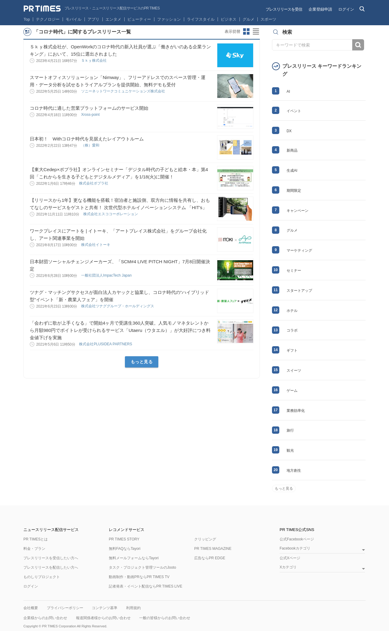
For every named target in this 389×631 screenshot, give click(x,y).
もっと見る (142, 361)
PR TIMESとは (35, 539)
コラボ (292, 330)
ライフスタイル (201, 19)
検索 (358, 44)
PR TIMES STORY (124, 539)
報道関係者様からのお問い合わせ (103, 618)
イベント (294, 111)
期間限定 (294, 190)
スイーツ (294, 370)
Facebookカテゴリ (295, 548)
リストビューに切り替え (256, 31)
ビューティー (139, 19)
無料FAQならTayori (124, 549)
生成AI (292, 170)
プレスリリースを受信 (284, 9)
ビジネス (228, 19)
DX (289, 131)
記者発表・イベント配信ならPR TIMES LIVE (145, 586)
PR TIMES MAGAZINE (212, 549)
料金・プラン (34, 549)
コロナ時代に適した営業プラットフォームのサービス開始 (89, 108)
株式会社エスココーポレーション (111, 214)
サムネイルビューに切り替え (246, 31)
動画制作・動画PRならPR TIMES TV (139, 577)
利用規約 (133, 608)
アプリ (93, 19)
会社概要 (30, 608)
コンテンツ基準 (104, 608)
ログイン (346, 9)
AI (288, 91)
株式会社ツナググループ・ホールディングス (118, 306)
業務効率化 (296, 411)
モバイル (73, 19)
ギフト (292, 350)
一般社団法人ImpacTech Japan (107, 275)
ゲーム (292, 390)
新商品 (292, 150)
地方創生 (294, 470)
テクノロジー (48, 19)
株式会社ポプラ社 (94, 183)
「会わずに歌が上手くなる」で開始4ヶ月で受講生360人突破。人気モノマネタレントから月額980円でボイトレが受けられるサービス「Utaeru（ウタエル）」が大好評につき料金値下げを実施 (120, 330)
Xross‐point (91, 114)
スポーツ (268, 19)
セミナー (294, 270)
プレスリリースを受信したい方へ (50, 558)
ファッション (169, 19)
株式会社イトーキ (96, 245)
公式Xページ (290, 558)
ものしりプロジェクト (41, 577)
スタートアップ (299, 290)
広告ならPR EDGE (209, 558)
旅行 (290, 430)
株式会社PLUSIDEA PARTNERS (106, 344)
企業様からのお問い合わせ (45, 618)
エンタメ (113, 19)
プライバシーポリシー (65, 608)
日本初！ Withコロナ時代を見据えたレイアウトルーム (87, 138)
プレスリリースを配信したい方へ (50, 567)
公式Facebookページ (297, 539)
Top (27, 19)
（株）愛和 (90, 145)
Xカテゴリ (288, 567)
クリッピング (205, 539)
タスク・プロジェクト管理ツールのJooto (142, 567)
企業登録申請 (320, 9)
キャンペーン (297, 211)
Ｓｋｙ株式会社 (94, 60)
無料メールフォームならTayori (134, 558)
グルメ (248, 19)
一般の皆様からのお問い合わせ (164, 618)
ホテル (292, 311)
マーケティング (299, 250)
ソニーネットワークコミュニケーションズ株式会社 (123, 91)
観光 (290, 450)
